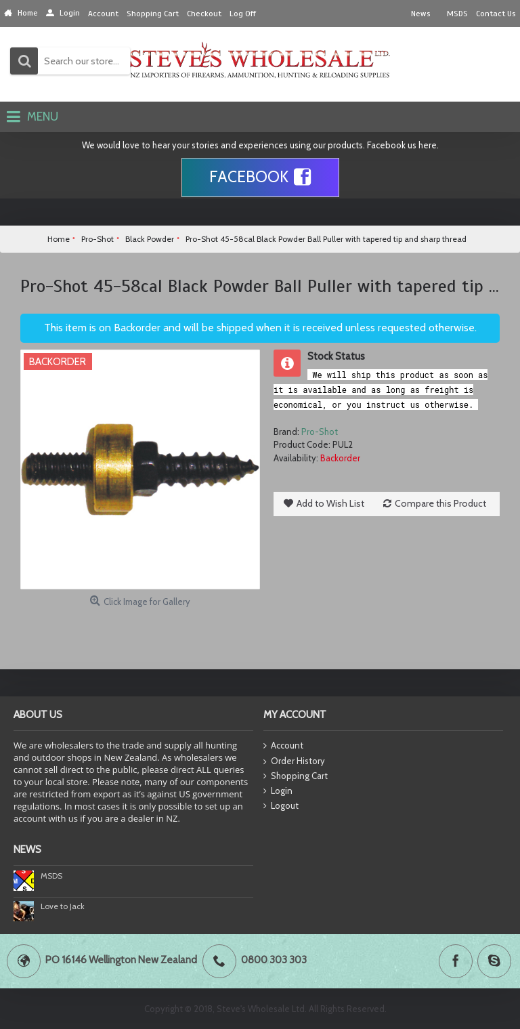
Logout (281, 806)
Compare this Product (440, 503)
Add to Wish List (330, 503)
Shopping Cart (295, 776)
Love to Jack (63, 906)
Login (277, 791)
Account (283, 746)
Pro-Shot (319, 431)
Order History (294, 761)
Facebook (260, 177)
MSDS (51, 875)
